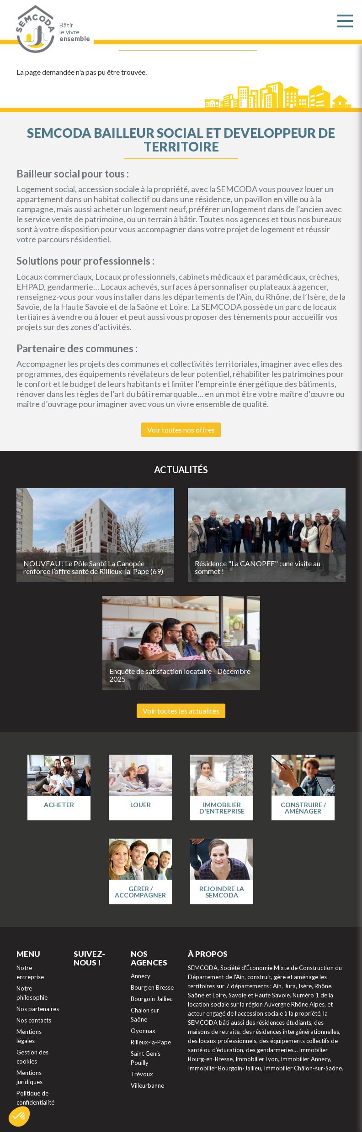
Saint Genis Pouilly (145, 1058)
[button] (19, 1116)
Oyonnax (143, 1030)
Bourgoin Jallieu (152, 998)
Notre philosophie (32, 993)
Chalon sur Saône (145, 1015)
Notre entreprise (30, 972)
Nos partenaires (37, 1008)
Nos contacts (33, 1020)
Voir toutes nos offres (181, 429)
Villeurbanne (147, 1085)
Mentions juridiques (29, 1077)
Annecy (140, 976)
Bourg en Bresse (152, 987)
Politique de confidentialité (35, 1098)
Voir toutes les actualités (181, 710)
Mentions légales (29, 1036)
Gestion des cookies (32, 1057)
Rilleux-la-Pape (151, 1042)
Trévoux (142, 1074)
